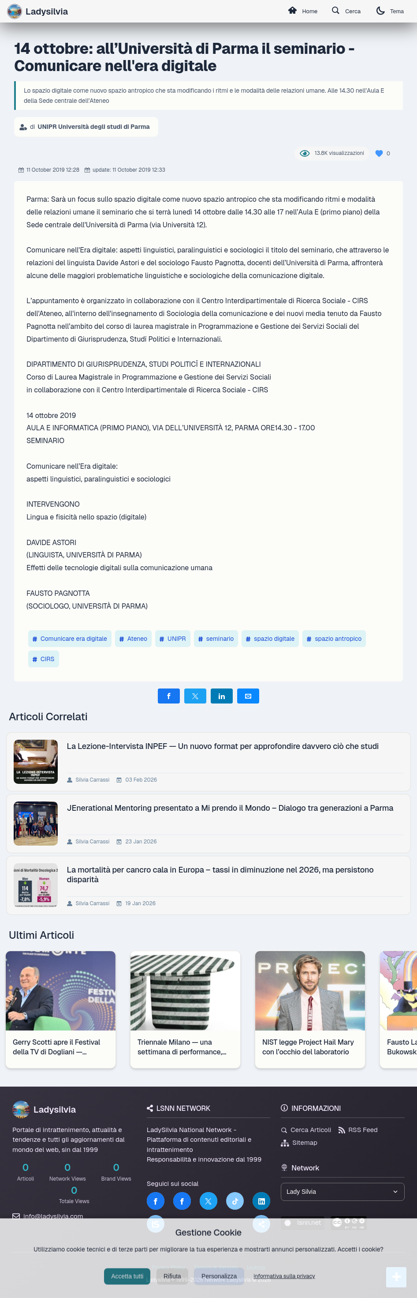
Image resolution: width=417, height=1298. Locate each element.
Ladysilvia (37, 11)
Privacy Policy (168, 1267)
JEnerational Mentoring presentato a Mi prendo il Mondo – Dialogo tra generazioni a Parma (230, 808)
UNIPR (173, 639)
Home (295, 11)
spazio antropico (334, 639)
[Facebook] (155, 1201)
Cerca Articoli (306, 1129)
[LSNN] (155, 1224)
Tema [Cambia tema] (389, 11)
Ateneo (133, 639)
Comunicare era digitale (70, 639)
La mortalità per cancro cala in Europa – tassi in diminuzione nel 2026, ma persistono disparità (220, 874)
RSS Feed (358, 1129)
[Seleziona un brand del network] (343, 1192)
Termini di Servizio (216, 1267)
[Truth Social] (261, 1224)
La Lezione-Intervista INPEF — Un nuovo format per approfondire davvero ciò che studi (223, 746)
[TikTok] (235, 1201)
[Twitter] (208, 1201)
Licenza (256, 1267)
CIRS (44, 659)
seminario (216, 639)
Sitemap (299, 1142)
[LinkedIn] (261, 1201)
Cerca (342, 11)
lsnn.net (302, 1223)
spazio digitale (270, 639)
